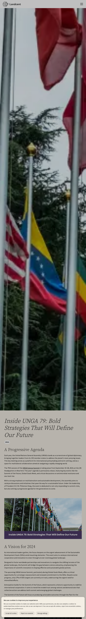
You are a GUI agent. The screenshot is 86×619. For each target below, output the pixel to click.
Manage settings (42, 613)
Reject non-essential (27, 613)
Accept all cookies (11, 613)
